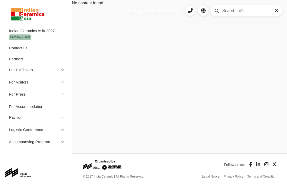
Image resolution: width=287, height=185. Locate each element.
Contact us (18, 48)
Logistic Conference (26, 129)
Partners (16, 59)
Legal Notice (210, 176)
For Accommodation (26, 106)
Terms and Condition (261, 176)
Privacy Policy (233, 176)
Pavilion (16, 117)
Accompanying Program (29, 142)
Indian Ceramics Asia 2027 (32, 34)
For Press (17, 94)
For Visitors (19, 82)
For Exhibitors (21, 70)
